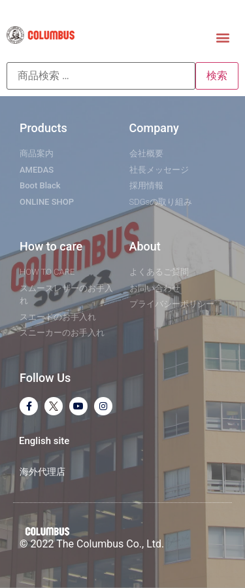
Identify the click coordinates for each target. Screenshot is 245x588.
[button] (223, 37)
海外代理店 (42, 471)
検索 (216, 75)
